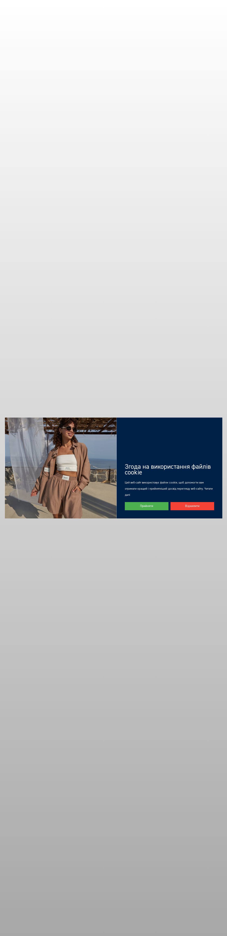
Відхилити (192, 506)
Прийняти (146, 506)
